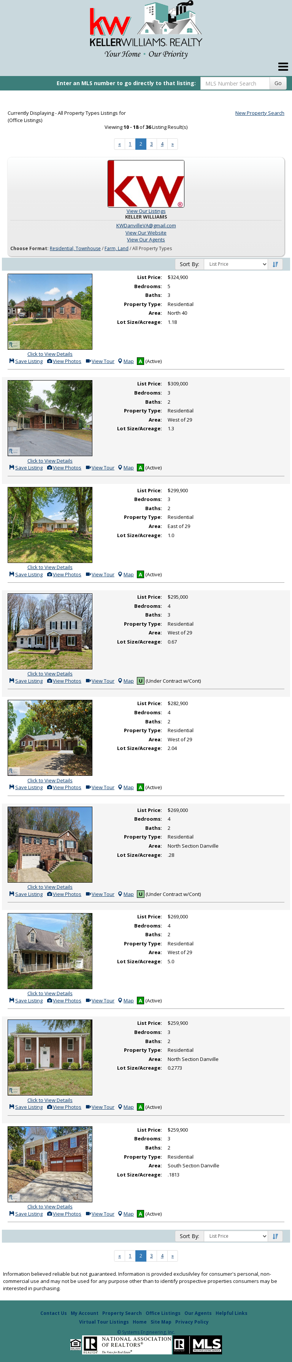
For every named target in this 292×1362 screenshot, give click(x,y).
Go (278, 83)
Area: (155, 312)
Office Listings (163, 1313)
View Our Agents (146, 239)
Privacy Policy (192, 1322)
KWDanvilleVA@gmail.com (146, 225)
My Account (84, 1313)
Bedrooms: (148, 286)
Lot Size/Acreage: (139, 322)
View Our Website (146, 232)
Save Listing (26, 361)
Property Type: (143, 304)
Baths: (153, 295)
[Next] (119, 144)
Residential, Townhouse (75, 248)
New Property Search (259, 112)
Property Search (122, 1313)
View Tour (99, 361)
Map (125, 361)
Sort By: (189, 264)
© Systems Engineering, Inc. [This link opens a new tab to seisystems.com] (146, 1332)
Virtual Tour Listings (104, 1322)
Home (140, 1322)
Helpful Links (232, 1313)
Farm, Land (117, 248)
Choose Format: (29, 248)
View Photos (63, 361)
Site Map (161, 1322)
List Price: (149, 277)
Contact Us (53, 1313)
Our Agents (198, 1313)
